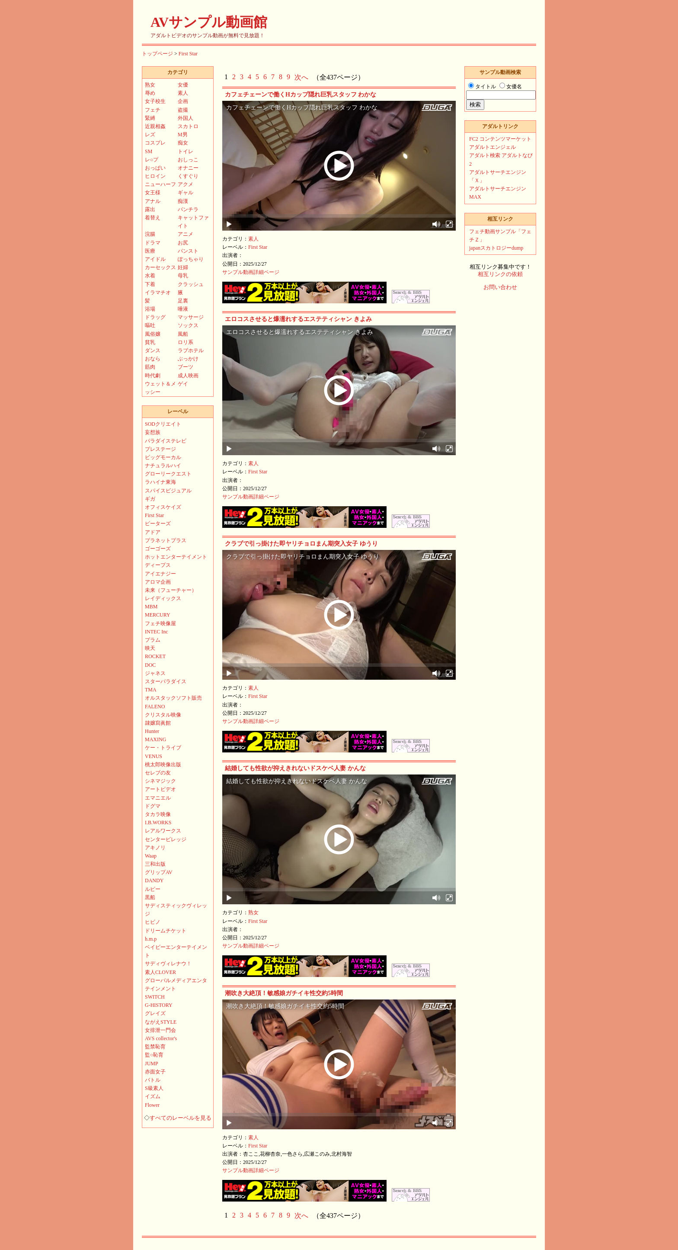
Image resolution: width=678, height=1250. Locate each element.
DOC (150, 665)
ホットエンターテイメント (176, 557)
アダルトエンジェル (492, 147)
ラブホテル (191, 350)
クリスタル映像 (163, 715)
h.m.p (151, 939)
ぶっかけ (188, 359)
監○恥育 (154, 1055)
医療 (150, 251)
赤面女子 (155, 1072)
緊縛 (150, 118)
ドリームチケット (165, 931)
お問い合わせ (500, 287)
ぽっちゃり (191, 259)
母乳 (183, 276)
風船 (183, 334)
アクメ (185, 184)
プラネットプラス (165, 540)
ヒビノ (152, 922)
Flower (152, 1105)
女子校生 (155, 101)
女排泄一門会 (160, 1030)
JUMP (151, 1063)
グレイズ (155, 1013)
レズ (150, 135)
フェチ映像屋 (160, 623)
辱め (150, 93)
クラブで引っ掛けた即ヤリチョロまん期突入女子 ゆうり (301, 543)
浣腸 (150, 234)
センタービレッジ (165, 839)
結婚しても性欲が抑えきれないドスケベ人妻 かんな (295, 768)
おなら (152, 359)
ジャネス (155, 673)
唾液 (183, 309)
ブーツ (185, 367)
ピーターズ (158, 524)
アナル (152, 201)
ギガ (150, 499)
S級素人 (154, 1088)
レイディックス (163, 598)
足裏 (183, 301)
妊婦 (183, 267)
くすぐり (188, 176)
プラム (152, 640)
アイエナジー (160, 574)
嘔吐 (150, 325)
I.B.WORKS (158, 822)
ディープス (158, 565)
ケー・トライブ (163, 748)
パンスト (188, 251)
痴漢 (183, 201)
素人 (253, 239)
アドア (152, 532)
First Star (188, 54)
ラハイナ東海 (160, 482)
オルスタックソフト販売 (173, 698)
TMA (151, 690)
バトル (152, 1080)
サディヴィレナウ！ (168, 964)
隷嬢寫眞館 (158, 723)
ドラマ (152, 243)
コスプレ (155, 143)
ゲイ (183, 384)
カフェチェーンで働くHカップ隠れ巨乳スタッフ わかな (300, 94)
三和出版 (155, 864)
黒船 (150, 897)
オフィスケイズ (163, 507)
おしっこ (188, 160)
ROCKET (155, 656)
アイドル (155, 259)
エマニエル (158, 798)
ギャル (185, 193)
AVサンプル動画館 (208, 22)
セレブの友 (158, 773)
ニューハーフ (160, 184)
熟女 (253, 912)
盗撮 (183, 110)
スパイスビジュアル (168, 491)
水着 (150, 276)
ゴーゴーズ (158, 549)
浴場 (150, 309)
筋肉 (150, 367)
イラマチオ (158, 292)
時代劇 (152, 376)
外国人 (185, 118)
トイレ (185, 151)
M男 (183, 135)
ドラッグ (155, 317)
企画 (183, 101)
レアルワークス (163, 831)
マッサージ (191, 317)
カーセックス (160, 267)
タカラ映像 (158, 814)
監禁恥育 (155, 1047)
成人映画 (188, 376)
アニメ (185, 234)
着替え (152, 218)
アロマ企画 (158, 582)
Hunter (152, 731)
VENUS (153, 756)
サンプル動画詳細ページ (250, 272)
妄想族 (152, 432)
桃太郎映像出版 (163, 765)
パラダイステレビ (165, 441)
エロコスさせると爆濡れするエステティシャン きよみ (298, 319)
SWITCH (155, 997)
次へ (301, 77)
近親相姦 (155, 126)
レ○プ (151, 160)
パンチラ (188, 209)
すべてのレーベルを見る (180, 1118)
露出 (150, 209)
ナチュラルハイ (163, 466)
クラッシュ (191, 284)
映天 (150, 648)
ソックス (188, 325)
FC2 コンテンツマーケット (500, 139)
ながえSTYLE (160, 1022)
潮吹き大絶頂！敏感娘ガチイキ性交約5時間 (284, 993)
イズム (152, 1096)
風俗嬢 (152, 334)
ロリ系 (185, 342)
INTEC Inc (156, 632)
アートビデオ (160, 789)
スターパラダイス (165, 681)
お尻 (183, 243)
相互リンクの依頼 (500, 274)
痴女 (183, 143)
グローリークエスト (168, 474)
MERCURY (157, 615)
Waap (151, 856)
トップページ (157, 54)
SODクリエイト (163, 424)
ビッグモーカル (163, 457)
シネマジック (160, 781)
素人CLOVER (160, 972)
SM (148, 151)
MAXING (155, 739)
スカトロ (188, 126)
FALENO (155, 707)
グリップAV (159, 872)
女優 (183, 85)
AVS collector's (161, 1038)
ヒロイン (155, 176)
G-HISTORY (159, 1005)
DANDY (154, 880)
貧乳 (150, 342)
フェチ (152, 110)
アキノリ (155, 848)
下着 (150, 284)
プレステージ (160, 449)
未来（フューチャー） (171, 590)
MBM (151, 607)
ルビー (152, 889)
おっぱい (155, 168)
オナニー (188, 168)
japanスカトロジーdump (496, 248)
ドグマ (152, 806)
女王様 (152, 193)
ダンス (152, 350)
